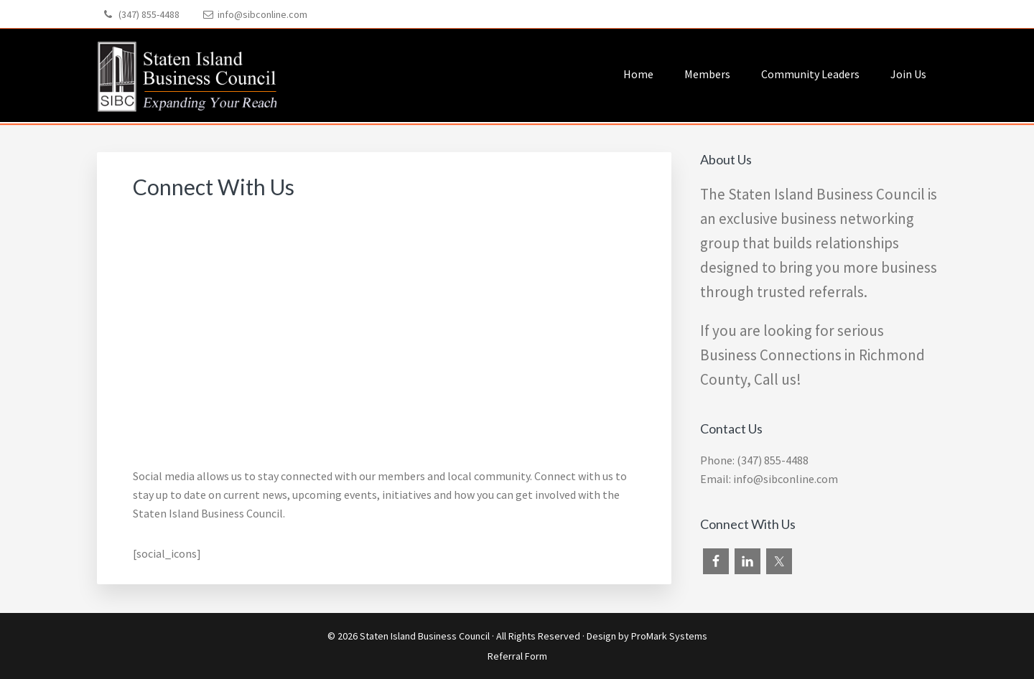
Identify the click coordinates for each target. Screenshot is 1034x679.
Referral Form (517, 656)
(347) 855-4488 (149, 14)
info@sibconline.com (262, 14)
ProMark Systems (669, 635)
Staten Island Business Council (425, 635)
